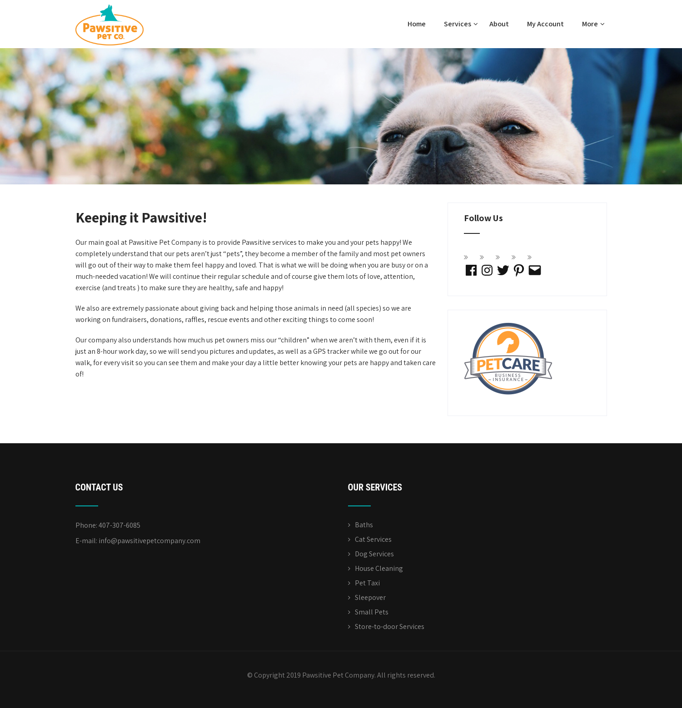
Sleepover (370, 597)
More (593, 24)
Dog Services (374, 554)
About (499, 24)
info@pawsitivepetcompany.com (149, 540)
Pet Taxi (367, 583)
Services (461, 24)
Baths (364, 525)
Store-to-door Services (389, 626)
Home (417, 24)
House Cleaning (379, 568)
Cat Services (373, 539)
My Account (545, 24)
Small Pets (371, 612)
